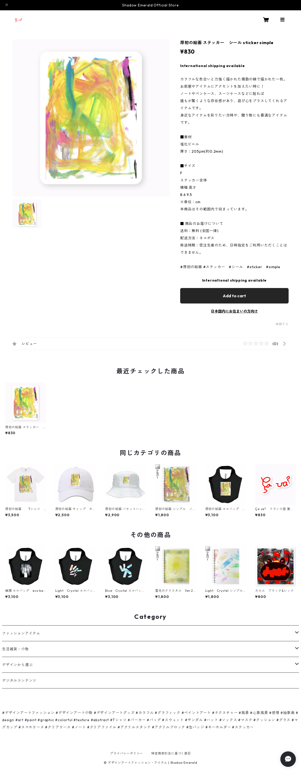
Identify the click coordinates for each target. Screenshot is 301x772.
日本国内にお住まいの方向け (234, 311)
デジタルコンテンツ (19, 680)
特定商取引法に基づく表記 (171, 753)
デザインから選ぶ (17, 664)
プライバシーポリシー (126, 753)
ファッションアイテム (21, 633)
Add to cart (234, 295)
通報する (282, 324)
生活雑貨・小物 (15, 649)
